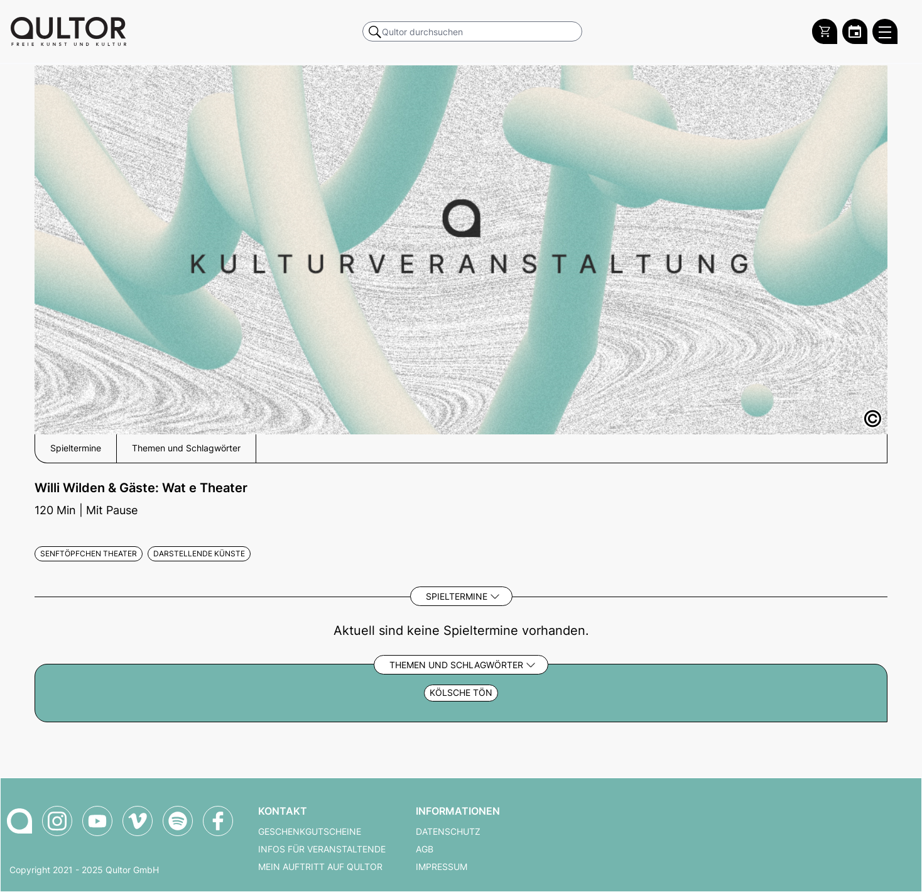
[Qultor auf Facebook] (218, 821)
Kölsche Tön (461, 693)
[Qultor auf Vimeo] (137, 821)
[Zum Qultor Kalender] (854, 31)
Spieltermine (456, 596)
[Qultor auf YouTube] (97, 821)
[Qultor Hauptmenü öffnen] (885, 31)
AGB (424, 849)
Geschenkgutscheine (309, 832)
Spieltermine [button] (75, 448)
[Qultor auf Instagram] (57, 821)
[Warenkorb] (824, 31)
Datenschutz (448, 832)
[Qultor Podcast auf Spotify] (178, 821)
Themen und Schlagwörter (456, 664)
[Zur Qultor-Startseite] (19, 821)
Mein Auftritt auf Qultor (320, 867)
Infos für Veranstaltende (322, 849)
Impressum (441, 867)
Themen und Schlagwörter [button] (186, 448)
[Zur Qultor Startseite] (68, 31)
